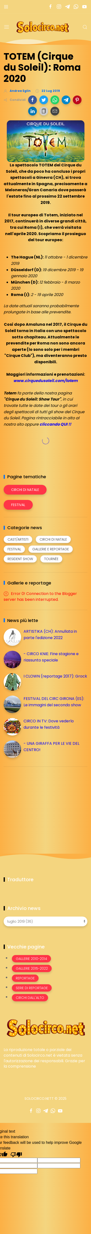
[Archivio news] (45, 921)
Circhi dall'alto (30, 997)
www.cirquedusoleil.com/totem (45, 380)
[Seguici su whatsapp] (76, 7)
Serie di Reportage (32, 987)
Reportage (25, 978)
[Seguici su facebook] (50, 7)
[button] (32, 100)
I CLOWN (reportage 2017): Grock (55, 676)
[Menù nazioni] (6, 7)
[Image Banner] (45, 1028)
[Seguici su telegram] (67, 7)
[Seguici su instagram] (59, 7)
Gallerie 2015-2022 (32, 968)
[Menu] (6, 27)
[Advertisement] (40, 804)
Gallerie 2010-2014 (31, 958)
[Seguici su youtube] (84, 7)
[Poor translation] (16, 1154)
